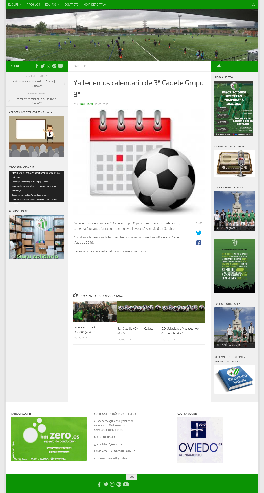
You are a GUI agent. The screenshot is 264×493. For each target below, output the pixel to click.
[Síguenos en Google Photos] (54, 66)
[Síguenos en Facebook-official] (36, 66)
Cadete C (79, 66)
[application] (36, 186)
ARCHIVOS (33, 4)
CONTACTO (72, 4)
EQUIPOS (51, 4)
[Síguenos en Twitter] (42, 66)
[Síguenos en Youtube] (60, 66)
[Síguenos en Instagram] (48, 66)
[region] (234, 211)
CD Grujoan (86, 104)
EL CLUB (13, 4)
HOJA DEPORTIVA (95, 4)
